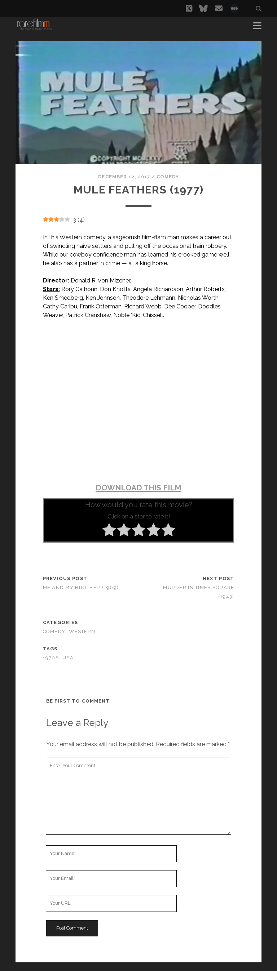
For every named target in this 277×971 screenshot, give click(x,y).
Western (82, 631)
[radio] (109, 531)
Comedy (168, 176)
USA (68, 657)
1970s (51, 657)
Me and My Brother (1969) (81, 587)
